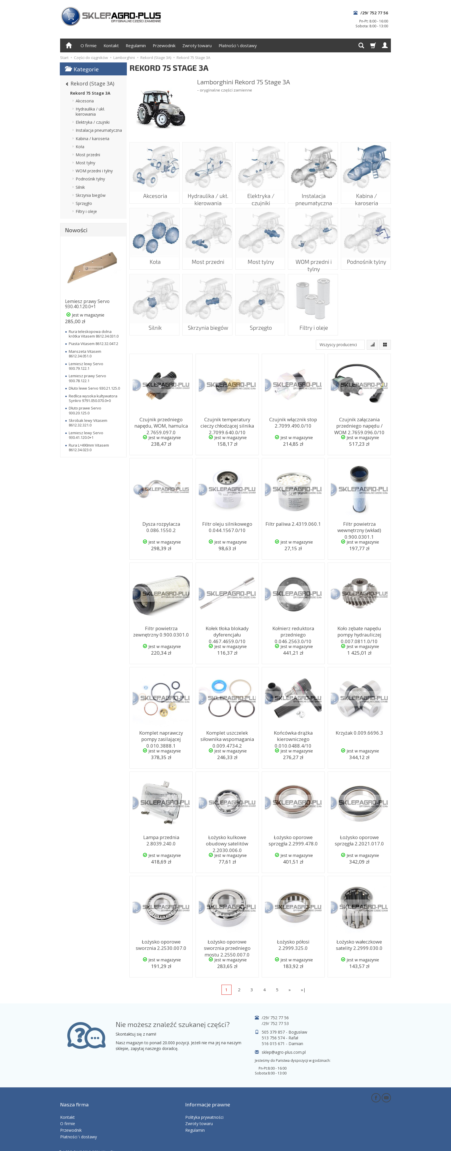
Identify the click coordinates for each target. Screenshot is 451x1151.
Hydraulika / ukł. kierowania (207, 195)
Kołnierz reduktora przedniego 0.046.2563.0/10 (293, 633)
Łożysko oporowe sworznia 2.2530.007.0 (161, 943)
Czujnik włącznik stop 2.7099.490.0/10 (293, 421)
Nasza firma (74, 1099)
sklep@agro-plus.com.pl (284, 1052)
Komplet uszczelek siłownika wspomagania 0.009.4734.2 (227, 737)
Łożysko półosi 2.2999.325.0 (293, 943)
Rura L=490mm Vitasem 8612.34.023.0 (89, 447)
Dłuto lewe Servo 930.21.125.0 (94, 388)
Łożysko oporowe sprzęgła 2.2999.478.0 (293, 839)
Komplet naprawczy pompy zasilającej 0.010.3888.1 (161, 734)
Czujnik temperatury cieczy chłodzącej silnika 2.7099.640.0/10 (227, 424)
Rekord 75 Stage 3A (90, 93)
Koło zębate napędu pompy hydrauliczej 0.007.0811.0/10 (359, 633)
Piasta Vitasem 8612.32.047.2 (93, 343)
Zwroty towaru (197, 45)
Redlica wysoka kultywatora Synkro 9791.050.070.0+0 (93, 398)
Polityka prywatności (204, 1107)
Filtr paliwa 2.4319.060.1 (293, 523)
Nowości (76, 229)
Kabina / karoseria (366, 192)
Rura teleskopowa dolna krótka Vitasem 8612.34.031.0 (94, 334)
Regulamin (136, 45)
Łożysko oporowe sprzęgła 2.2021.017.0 (359, 839)
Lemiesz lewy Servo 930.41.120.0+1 (86, 435)
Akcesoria (154, 192)
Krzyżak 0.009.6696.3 (359, 732)
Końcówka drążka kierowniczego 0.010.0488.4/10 (293, 737)
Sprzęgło (260, 324)
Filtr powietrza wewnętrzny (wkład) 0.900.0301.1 (359, 528)
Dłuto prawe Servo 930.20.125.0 (85, 410)
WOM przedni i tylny (313, 258)
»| (303, 989)
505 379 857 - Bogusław (284, 1032)
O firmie (89, 45)
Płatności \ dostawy (238, 45)
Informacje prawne (207, 1099)
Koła (154, 258)
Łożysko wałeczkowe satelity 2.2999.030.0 (359, 943)
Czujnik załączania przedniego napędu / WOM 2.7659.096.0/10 (359, 424)
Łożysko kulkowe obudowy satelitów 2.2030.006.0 (227, 839)
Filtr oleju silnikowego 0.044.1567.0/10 (227, 525)
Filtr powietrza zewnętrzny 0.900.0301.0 (161, 630)
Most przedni (207, 258)
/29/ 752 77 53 (275, 1023)
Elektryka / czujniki (260, 192)
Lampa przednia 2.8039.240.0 (161, 839)
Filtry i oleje (313, 324)
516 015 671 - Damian (282, 1043)
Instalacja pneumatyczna (313, 195)
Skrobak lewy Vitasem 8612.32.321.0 (88, 423)
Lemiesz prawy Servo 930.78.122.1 (87, 378)
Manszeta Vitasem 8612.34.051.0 (85, 354)
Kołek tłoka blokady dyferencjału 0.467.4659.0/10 (227, 633)
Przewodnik (164, 45)
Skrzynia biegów (207, 324)
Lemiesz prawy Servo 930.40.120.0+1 (87, 304)
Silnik (154, 324)
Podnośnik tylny (365, 258)
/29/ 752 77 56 (374, 13)
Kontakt (111, 45)
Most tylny (260, 258)
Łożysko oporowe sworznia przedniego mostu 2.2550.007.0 (227, 946)
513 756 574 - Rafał (280, 1038)
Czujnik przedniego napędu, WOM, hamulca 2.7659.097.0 (161, 424)
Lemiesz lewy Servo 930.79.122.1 (86, 366)
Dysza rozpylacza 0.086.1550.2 (161, 525)
